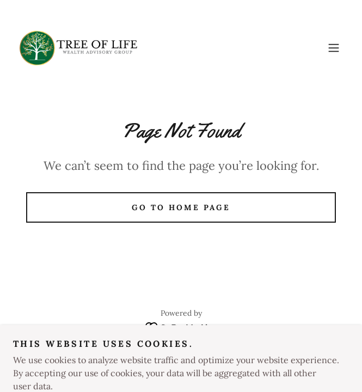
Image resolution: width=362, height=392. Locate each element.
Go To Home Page (181, 207)
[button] (334, 48)
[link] (78, 48)
